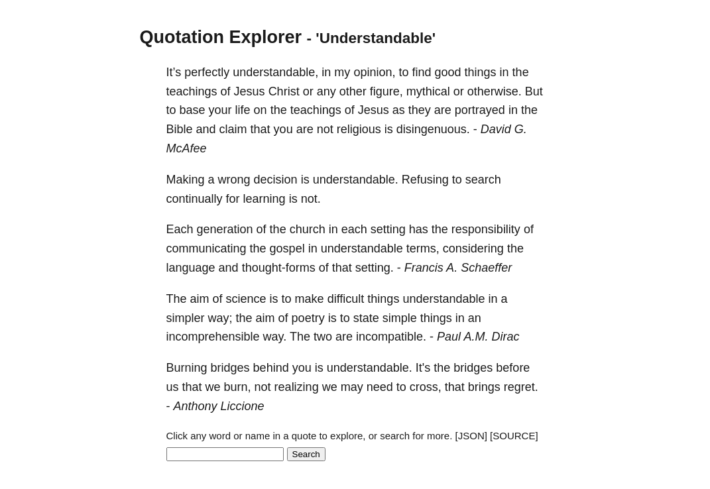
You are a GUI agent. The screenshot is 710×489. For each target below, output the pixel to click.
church (307, 229)
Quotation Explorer (221, 37)
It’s (174, 72)
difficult (346, 298)
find (421, 72)
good (448, 72)
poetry (308, 318)
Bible (179, 129)
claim (233, 129)
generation (225, 229)
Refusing (425, 179)
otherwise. (494, 91)
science (246, 298)
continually (194, 198)
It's (423, 367)
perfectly (206, 72)
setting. (374, 267)
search (483, 179)
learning (264, 198)
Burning (186, 367)
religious (359, 129)
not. (311, 198)
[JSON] (471, 435)
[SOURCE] (514, 435)
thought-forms (279, 267)
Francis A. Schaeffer (458, 267)
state (366, 318)
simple (400, 318)
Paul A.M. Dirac (478, 336)
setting (388, 229)
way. (275, 336)
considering (473, 248)
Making (185, 179)
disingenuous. (433, 129)
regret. (521, 387)
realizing (296, 387)
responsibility (485, 229)
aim (199, 298)
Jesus (249, 91)
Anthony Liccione (219, 406)
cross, (426, 387)
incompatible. (391, 336)
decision (276, 179)
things (481, 72)
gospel (287, 248)
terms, (423, 248)
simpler (185, 318)
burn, (237, 387)
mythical (428, 91)
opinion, (374, 72)
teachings (191, 91)
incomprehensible (213, 336)
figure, (386, 91)
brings (484, 387)
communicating (206, 248)
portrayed (480, 110)
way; (220, 318)
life (243, 110)
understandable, (275, 72)
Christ (284, 91)
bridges (230, 367)
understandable (362, 248)
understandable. (355, 179)
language (190, 267)
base (193, 110)
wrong (234, 179)
